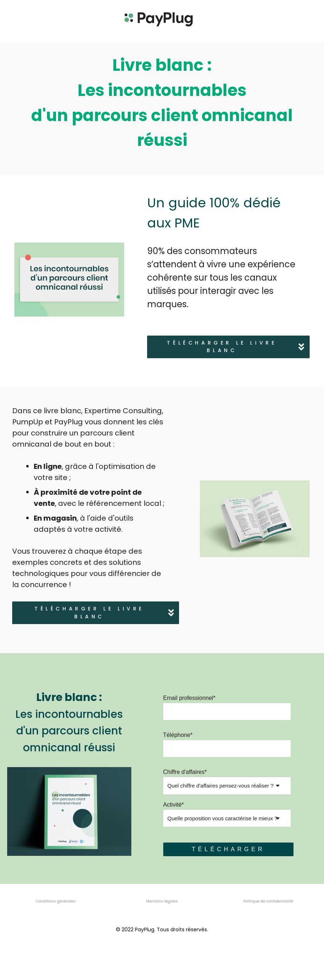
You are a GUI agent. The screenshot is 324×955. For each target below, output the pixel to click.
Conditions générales (56, 901)
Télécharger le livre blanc (235, 346)
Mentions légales (162, 901)
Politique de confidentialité (268, 901)
